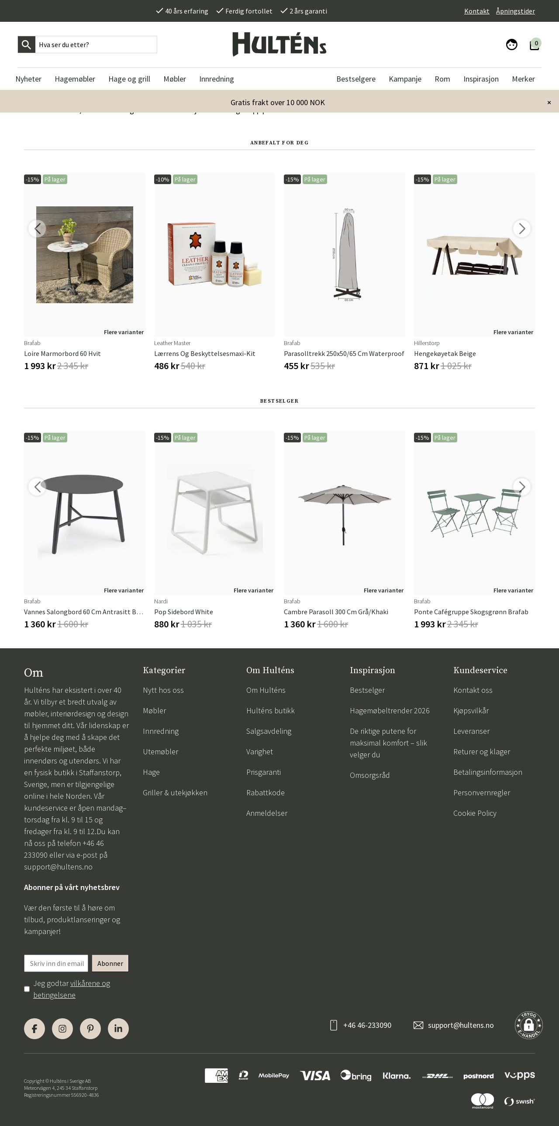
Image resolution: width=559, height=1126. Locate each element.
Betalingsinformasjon (487, 772)
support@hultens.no (58, 867)
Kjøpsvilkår (471, 710)
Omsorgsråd (370, 775)
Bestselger (367, 690)
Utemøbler (160, 751)
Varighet (259, 751)
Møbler (154, 710)
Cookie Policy (475, 813)
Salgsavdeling (268, 731)
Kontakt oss (473, 690)
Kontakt (477, 11)
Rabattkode (265, 792)
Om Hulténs (266, 690)
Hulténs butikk (270, 710)
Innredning (161, 731)
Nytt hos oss (163, 690)
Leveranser (471, 731)
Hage (151, 772)
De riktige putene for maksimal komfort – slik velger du (388, 743)
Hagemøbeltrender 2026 (390, 710)
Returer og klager (481, 751)
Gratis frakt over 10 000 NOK (278, 102)
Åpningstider (515, 11)
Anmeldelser (266, 813)
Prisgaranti (263, 772)
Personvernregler (481, 792)
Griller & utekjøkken (175, 792)
